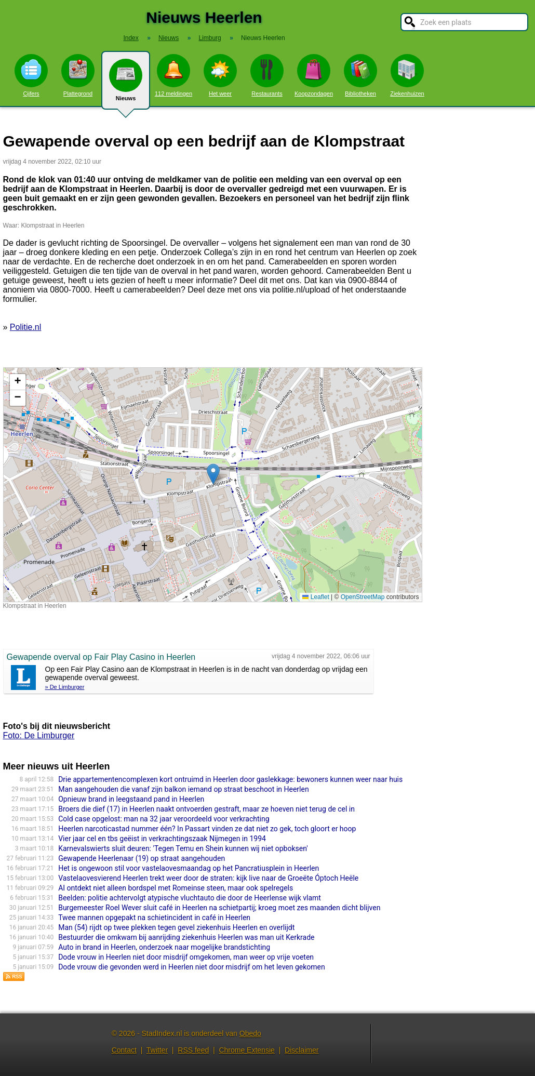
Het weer (220, 75)
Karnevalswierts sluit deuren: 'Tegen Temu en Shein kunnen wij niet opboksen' (183, 848)
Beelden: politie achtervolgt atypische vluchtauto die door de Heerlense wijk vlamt (189, 898)
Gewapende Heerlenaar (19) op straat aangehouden (141, 858)
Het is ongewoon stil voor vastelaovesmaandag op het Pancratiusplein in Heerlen (188, 868)
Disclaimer (301, 1050)
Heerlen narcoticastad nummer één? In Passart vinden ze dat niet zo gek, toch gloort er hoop (207, 829)
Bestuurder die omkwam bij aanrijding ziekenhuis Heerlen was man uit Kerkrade (186, 937)
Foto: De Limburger (39, 735)
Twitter (157, 1050)
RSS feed (193, 1050)
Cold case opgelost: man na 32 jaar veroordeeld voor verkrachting (163, 819)
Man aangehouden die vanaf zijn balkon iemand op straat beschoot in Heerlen (183, 789)
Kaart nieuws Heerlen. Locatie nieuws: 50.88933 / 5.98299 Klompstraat (211, 485)
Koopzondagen (314, 75)
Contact (124, 1050)
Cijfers (31, 75)
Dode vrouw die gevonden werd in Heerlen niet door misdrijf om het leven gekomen (191, 967)
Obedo (250, 1033)
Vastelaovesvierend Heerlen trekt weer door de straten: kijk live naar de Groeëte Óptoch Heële (208, 878)
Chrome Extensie (246, 1050)
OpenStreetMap (363, 597)
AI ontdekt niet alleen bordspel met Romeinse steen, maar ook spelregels (175, 888)
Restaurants (267, 75)
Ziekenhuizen (407, 75)
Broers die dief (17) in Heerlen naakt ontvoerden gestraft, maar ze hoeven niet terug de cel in (206, 809)
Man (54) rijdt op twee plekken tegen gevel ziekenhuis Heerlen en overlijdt (176, 927)
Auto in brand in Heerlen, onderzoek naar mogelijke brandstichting (164, 947)
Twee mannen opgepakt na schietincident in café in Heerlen (154, 917)
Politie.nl (25, 327)
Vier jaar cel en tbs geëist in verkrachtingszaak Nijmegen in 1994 (162, 838)
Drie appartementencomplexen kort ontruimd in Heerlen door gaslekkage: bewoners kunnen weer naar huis (230, 779)
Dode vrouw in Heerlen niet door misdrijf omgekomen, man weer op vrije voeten (186, 957)
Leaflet (315, 597)
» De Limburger (65, 687)
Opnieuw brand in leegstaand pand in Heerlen (131, 799)
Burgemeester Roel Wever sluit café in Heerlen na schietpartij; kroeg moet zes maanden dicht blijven (219, 908)
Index (130, 38)
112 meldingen (173, 75)
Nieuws (125, 84)
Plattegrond (78, 75)
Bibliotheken (360, 75)
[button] (213, 474)
